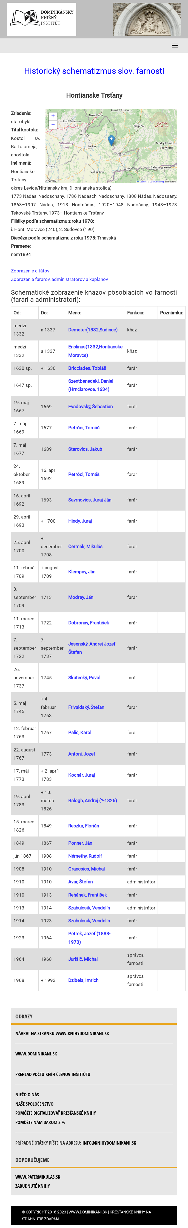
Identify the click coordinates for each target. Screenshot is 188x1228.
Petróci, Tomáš (83, 427)
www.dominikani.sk (36, 1053)
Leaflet (141, 182)
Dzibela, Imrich (83, 980)
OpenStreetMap (157, 182)
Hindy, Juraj (80, 521)
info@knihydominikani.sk (109, 1143)
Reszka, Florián (83, 826)
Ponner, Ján (80, 843)
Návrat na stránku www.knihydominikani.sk (62, 1033)
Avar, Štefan (80, 882)
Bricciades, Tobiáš (87, 368)
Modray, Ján (80, 597)
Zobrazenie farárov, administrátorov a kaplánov (59, 279)
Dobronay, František (88, 623)
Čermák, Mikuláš (85, 546)
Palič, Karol (79, 732)
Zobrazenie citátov (30, 271)
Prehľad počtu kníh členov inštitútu (52, 1074)
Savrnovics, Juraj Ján (89, 500)
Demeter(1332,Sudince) (93, 330)
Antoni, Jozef (81, 754)
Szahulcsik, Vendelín (89, 908)
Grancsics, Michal (86, 869)
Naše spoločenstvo (34, 1104)
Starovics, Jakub (85, 449)
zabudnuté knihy (32, 1186)
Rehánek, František (87, 895)
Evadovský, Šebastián (90, 406)
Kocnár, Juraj (81, 775)
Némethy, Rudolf (85, 856)
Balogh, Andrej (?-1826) (92, 800)
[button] (111, 140)
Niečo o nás (27, 1094)
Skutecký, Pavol (84, 677)
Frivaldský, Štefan (86, 707)
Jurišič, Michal (83, 959)
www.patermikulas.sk (37, 1177)
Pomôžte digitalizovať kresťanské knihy (55, 1113)
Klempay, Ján (81, 571)
